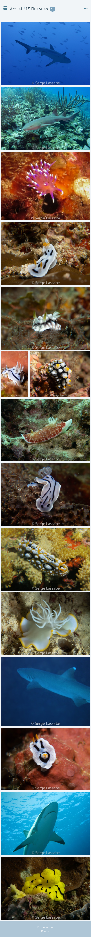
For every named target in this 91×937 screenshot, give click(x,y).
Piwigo (45, 931)
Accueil (16, 8)
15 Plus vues (36, 8)
